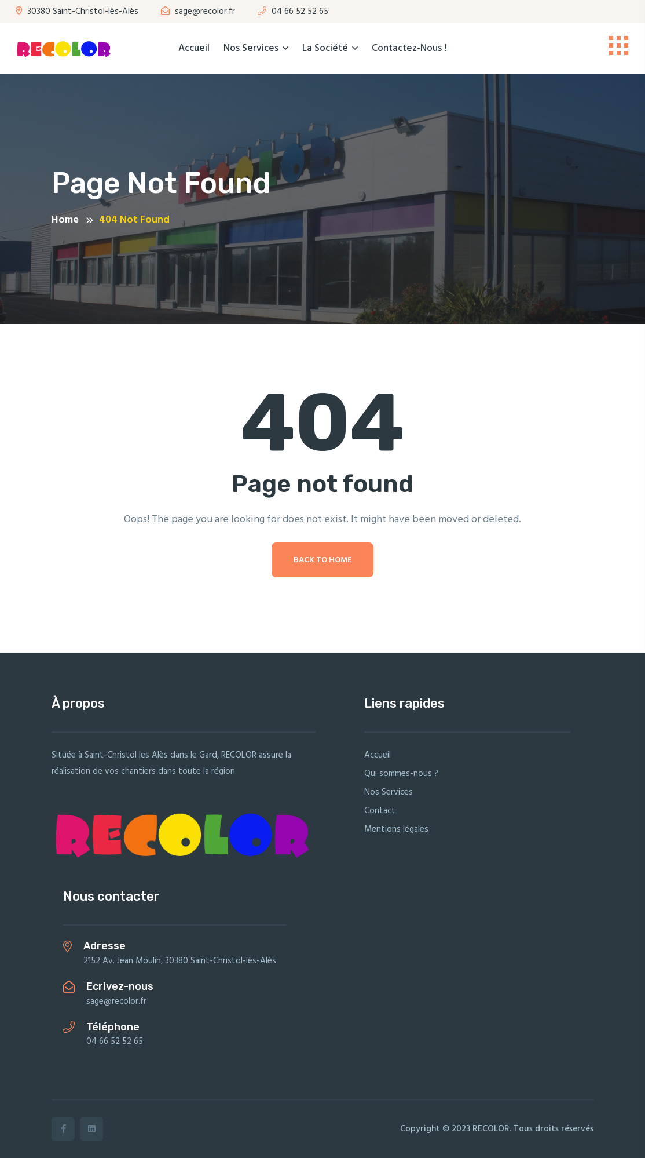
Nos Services (250, 48)
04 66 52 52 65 (293, 12)
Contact (379, 811)
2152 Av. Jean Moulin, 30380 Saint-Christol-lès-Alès (179, 961)
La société (325, 48)
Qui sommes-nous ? (401, 774)
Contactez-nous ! (409, 48)
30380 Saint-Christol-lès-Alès (77, 12)
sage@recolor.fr (198, 12)
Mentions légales (396, 829)
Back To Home (322, 560)
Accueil (194, 48)
